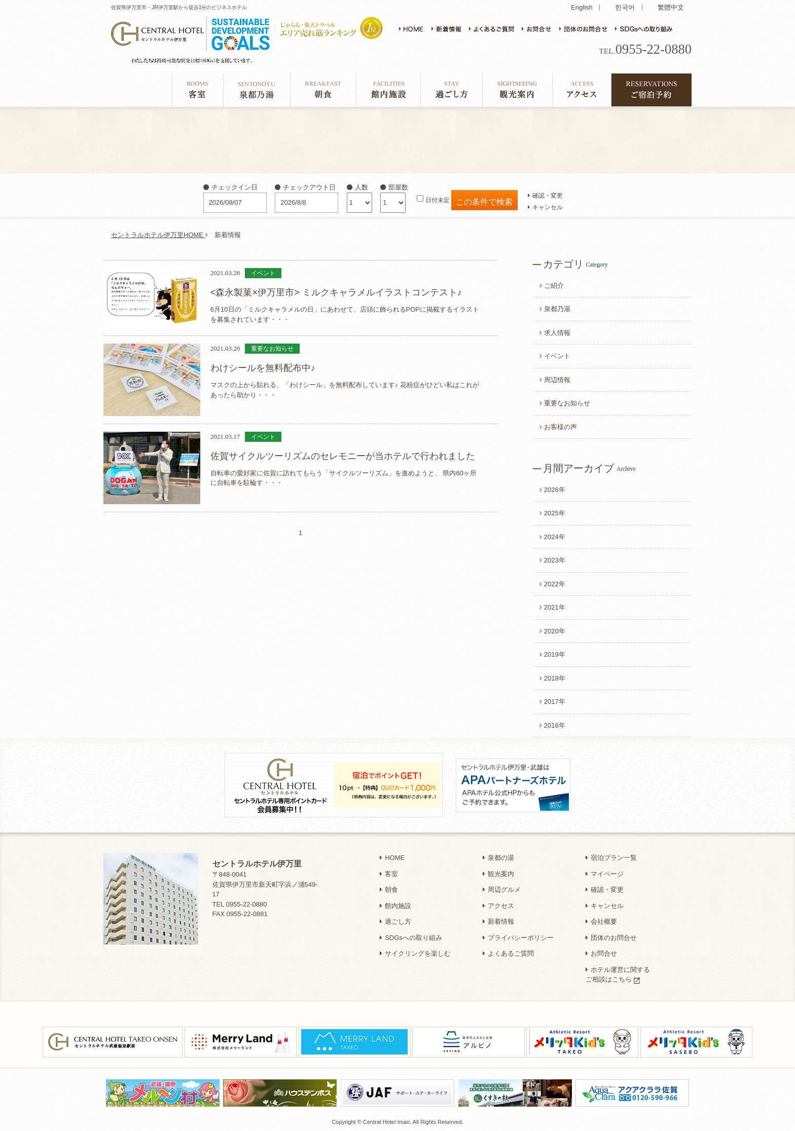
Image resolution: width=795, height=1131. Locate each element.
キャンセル (545, 207)
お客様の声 (558, 427)
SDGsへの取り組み (411, 937)
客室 (389, 874)
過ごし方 (395, 921)
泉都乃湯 (554, 309)
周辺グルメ (502, 889)
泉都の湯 (498, 857)
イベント (554, 356)
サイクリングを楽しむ (415, 953)
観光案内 (498, 874)
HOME (392, 857)
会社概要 (601, 921)
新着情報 (498, 921)
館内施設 (395, 906)
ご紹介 (551, 285)
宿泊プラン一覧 (611, 857)
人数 (357, 187)
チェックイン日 (230, 187)
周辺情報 (554, 380)
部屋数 (394, 187)
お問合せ (601, 953)
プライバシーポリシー (518, 937)
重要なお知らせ (564, 403)
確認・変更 (545, 195)
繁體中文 (671, 8)
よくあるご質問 (508, 953)
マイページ (605, 874)
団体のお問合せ (611, 937)
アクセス (498, 906)
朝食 (389, 889)
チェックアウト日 (305, 187)
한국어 (625, 8)
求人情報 (554, 332)
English (582, 8)
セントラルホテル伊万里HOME (159, 235)
